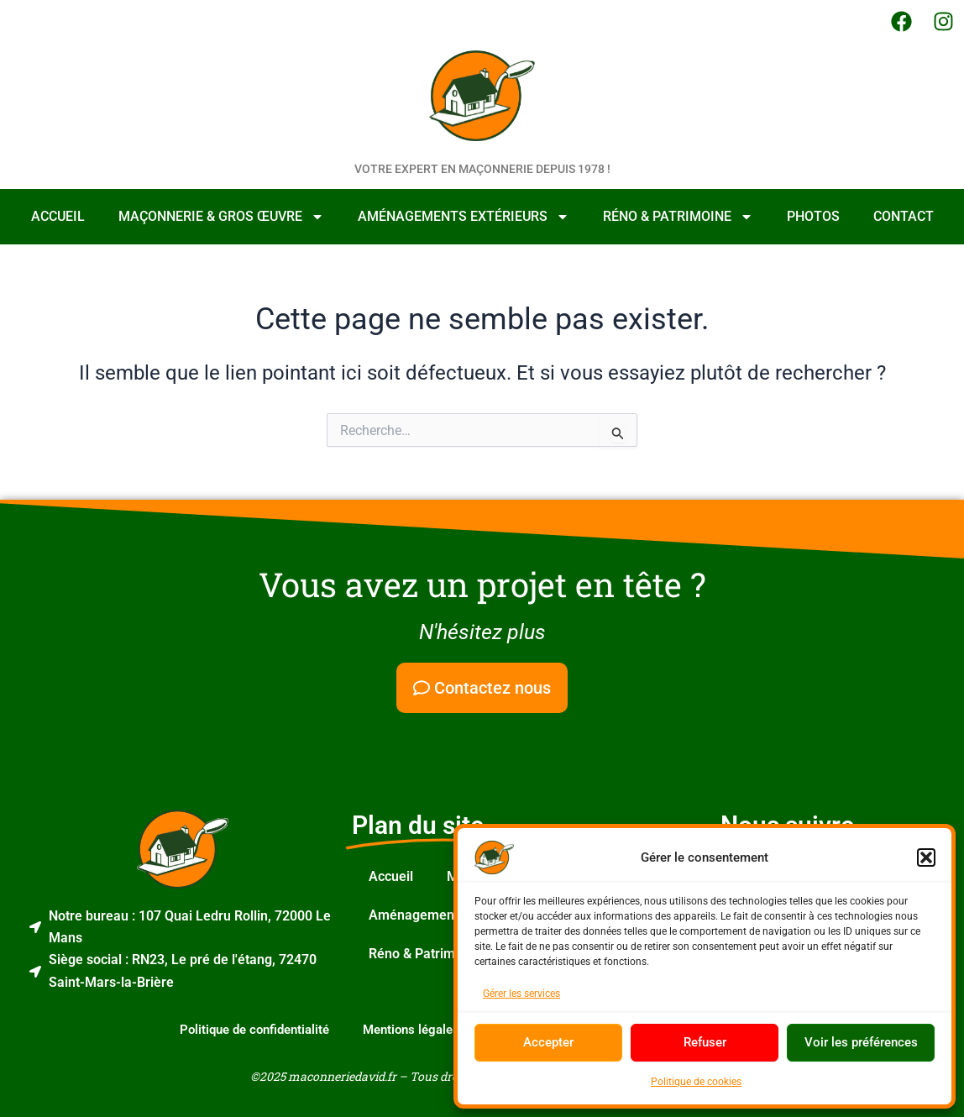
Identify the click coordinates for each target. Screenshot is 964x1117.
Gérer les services (521, 993)
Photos (813, 216)
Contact (903, 216)
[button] (926, 857)
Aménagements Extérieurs (463, 217)
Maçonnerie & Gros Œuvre (221, 217)
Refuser (705, 1042)
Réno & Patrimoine (678, 217)
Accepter (548, 1042)
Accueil (58, 216)
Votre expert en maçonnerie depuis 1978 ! (482, 169)
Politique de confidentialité (254, 1029)
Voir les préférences (861, 1042)
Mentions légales (411, 1029)
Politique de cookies (696, 1082)
